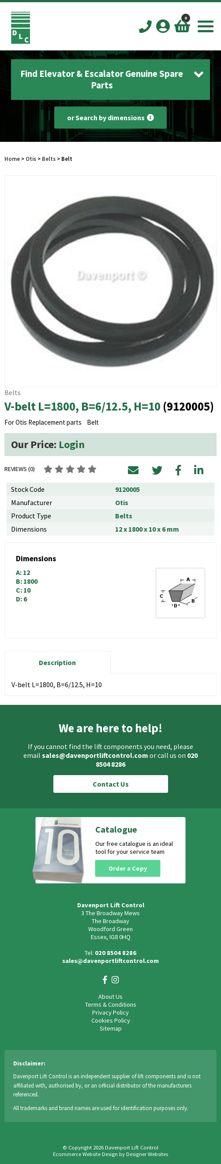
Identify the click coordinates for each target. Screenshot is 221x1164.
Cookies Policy (110, 1020)
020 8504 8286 (115, 953)
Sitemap (111, 1028)
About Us (110, 996)
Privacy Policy (110, 1012)
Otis (31, 158)
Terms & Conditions (110, 1004)
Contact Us (111, 784)
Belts (49, 158)
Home (12, 158)
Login (72, 444)
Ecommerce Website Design (85, 1154)
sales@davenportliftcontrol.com (95, 755)
